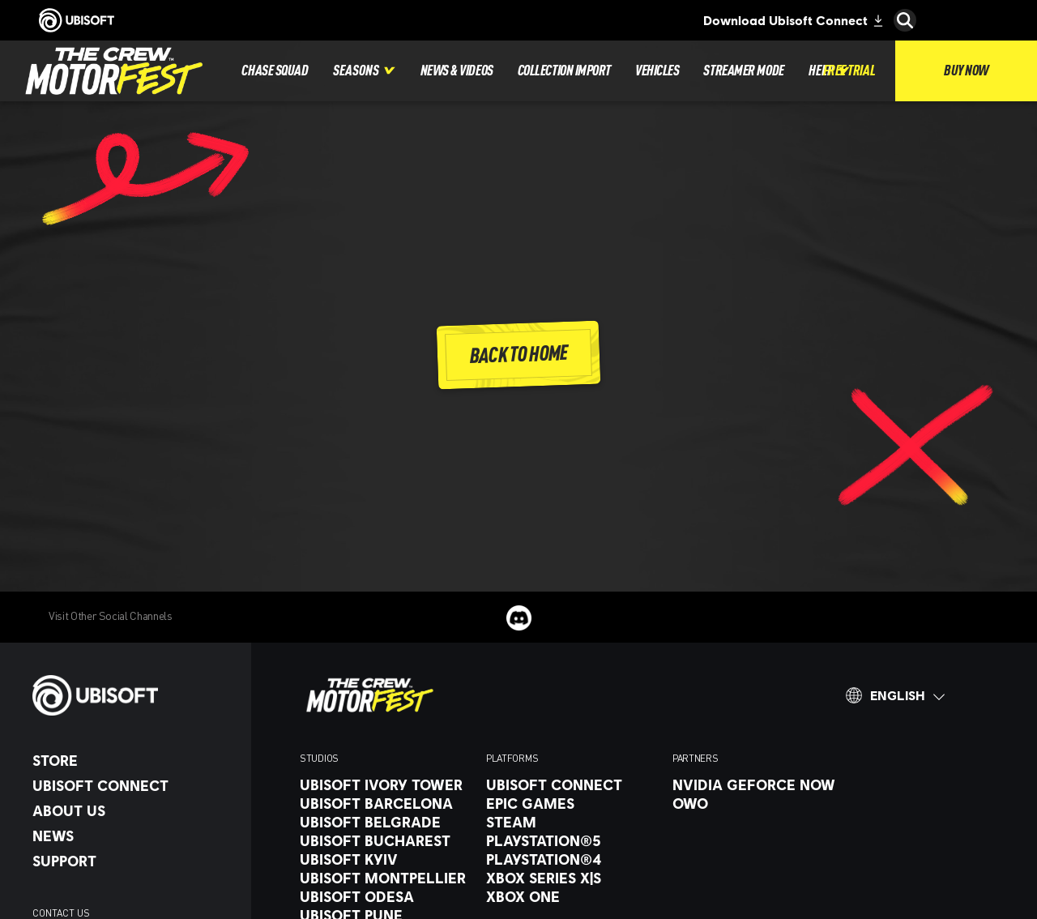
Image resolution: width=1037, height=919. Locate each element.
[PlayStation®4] (571, 859)
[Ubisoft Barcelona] (385, 803)
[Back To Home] (519, 354)
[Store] (133, 760)
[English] (895, 695)
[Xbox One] (571, 896)
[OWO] (757, 803)
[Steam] (571, 822)
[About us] (133, 810)
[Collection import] (564, 71)
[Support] (133, 861)
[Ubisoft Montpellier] (385, 878)
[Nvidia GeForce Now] (757, 784)
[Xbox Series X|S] (571, 878)
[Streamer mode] (743, 71)
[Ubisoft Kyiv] (385, 859)
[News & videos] (457, 71)
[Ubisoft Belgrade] (385, 822)
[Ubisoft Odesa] (385, 896)
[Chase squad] (274, 71)
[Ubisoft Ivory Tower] (385, 784)
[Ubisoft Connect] (133, 785)
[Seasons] (364, 71)
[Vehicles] (657, 71)
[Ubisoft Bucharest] (385, 840)
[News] (133, 835)
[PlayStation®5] (571, 840)
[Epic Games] (571, 803)
